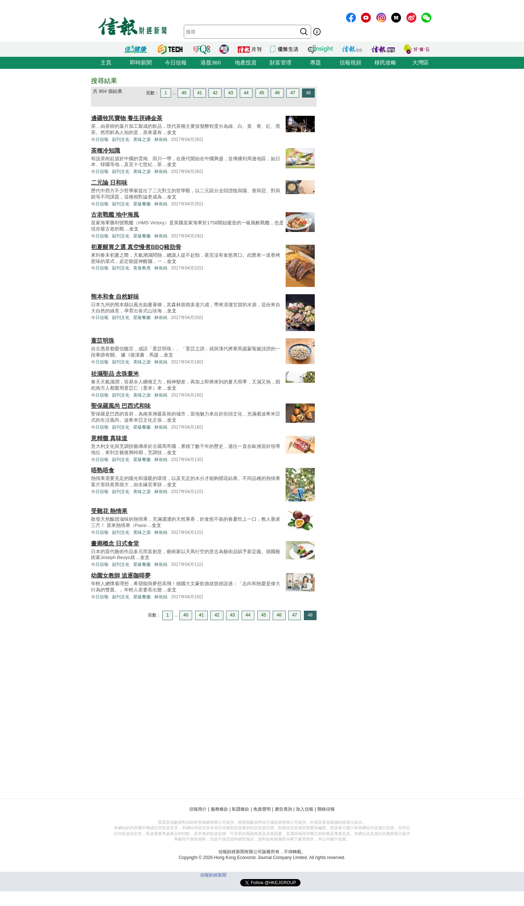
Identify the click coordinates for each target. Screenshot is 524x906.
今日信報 (176, 62)
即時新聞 (141, 62)
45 (261, 92)
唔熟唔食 (102, 470)
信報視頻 (350, 62)
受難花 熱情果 (109, 511)
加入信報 (304, 809)
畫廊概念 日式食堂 (115, 543)
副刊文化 (121, 139)
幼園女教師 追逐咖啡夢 (121, 575)
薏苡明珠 (102, 341)
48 (308, 92)
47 (292, 92)
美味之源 (142, 139)
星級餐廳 (142, 203)
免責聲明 (262, 809)
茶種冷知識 (105, 150)
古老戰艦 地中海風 (115, 215)
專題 (315, 62)
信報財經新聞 (213, 875)
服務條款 (219, 809)
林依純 (160, 139)
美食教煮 (142, 268)
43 (230, 92)
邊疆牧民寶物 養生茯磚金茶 (126, 118)
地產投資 (246, 62)
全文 (171, 132)
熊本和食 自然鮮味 (115, 297)
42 (215, 92)
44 (246, 92)
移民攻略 (385, 62)
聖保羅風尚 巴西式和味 (121, 406)
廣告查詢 (283, 809)
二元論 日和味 (109, 183)
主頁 (105, 62)
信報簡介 (198, 809)
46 (277, 92)
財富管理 (280, 62)
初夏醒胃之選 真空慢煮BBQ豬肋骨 (136, 247)
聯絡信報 (326, 809)
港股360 (211, 62)
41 (199, 92)
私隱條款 (240, 809)
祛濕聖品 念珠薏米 (115, 374)
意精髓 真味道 (109, 438)
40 (184, 92)
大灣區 (420, 62)
